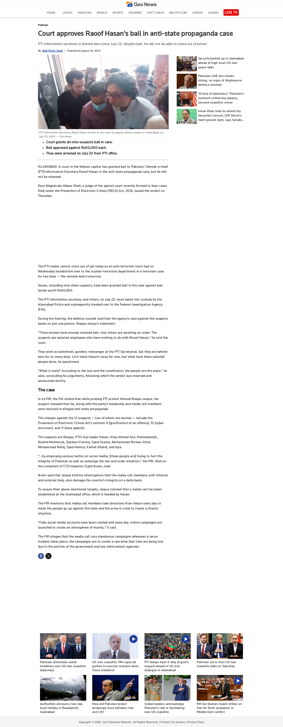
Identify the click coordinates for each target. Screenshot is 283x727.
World (102, 12)
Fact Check (155, 12)
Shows (213, 12)
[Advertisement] (103, 230)
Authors (181, 722)
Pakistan (84, 12)
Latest (68, 12)
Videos (197, 12)
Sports (118, 12)
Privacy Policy (196, 722)
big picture (178, 12)
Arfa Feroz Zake (52, 50)
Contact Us (167, 722)
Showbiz (135, 12)
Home (51, 12)
